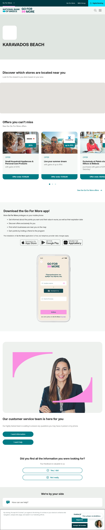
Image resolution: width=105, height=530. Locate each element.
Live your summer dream (55, 161)
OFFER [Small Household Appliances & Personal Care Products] (7, 157)
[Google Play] (51, 241)
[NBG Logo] (11, 10)
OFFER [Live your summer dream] (46, 157)
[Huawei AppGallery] (73, 241)
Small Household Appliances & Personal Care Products (19, 162)
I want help (18, 442)
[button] (49, 184)
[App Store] (30, 241)
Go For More (9, 3)
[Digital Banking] (96, 3)
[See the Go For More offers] (89, 190)
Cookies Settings (80, 514)
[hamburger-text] (100, 10)
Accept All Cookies (79, 525)
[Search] (95, 10)
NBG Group (82, 3)
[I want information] (18, 434)
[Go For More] (27, 10)
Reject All (79, 520)
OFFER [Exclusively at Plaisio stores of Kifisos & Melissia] (85, 157)
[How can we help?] (52, 502)
